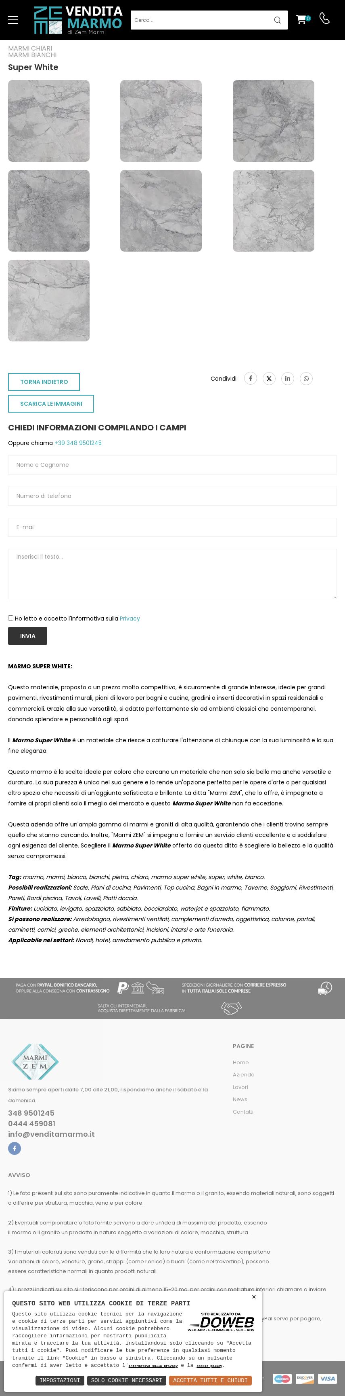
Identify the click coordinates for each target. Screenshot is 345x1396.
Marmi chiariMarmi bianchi (32, 51)
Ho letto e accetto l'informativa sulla (77, 618)
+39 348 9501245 (77, 443)
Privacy (130, 618)
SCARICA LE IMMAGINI (51, 404)
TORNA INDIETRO (44, 382)
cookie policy (209, 1366)
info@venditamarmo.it (51, 1134)
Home (241, 1062)
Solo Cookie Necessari (126, 1380)
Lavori (240, 1087)
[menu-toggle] (13, 20)
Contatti (243, 1112)
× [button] (254, 1297)
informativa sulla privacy (153, 1366)
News (240, 1099)
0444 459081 (31, 1123)
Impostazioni (60, 1380)
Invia (28, 636)
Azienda (244, 1074)
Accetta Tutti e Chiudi (210, 1380)
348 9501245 (31, 1113)
